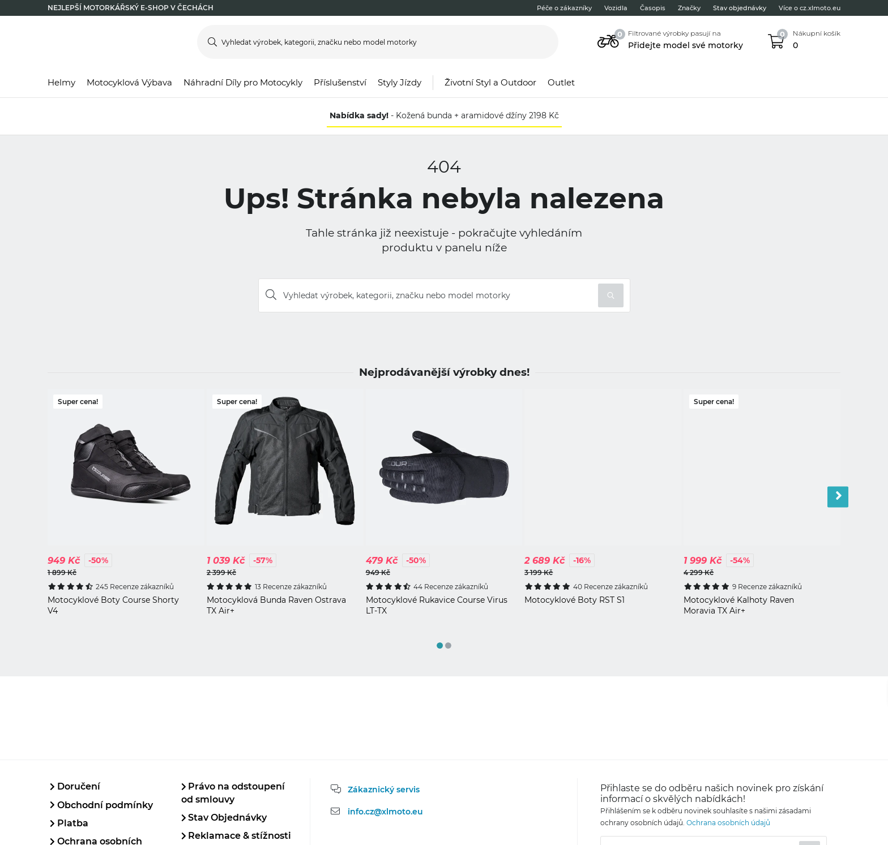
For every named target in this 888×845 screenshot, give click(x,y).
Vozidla (615, 8)
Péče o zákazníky (564, 8)
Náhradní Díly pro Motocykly (242, 82)
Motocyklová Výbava (129, 82)
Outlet (561, 82)
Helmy (61, 82)
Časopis (652, 8)
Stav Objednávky (224, 817)
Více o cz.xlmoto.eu (809, 8)
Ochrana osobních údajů (728, 822)
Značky (689, 8)
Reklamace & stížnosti (236, 835)
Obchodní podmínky (101, 805)
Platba (69, 823)
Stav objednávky (739, 8)
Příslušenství (340, 82)
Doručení (75, 786)
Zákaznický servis (384, 789)
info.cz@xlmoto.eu (385, 812)
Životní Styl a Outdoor (490, 82)
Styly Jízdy (399, 82)
